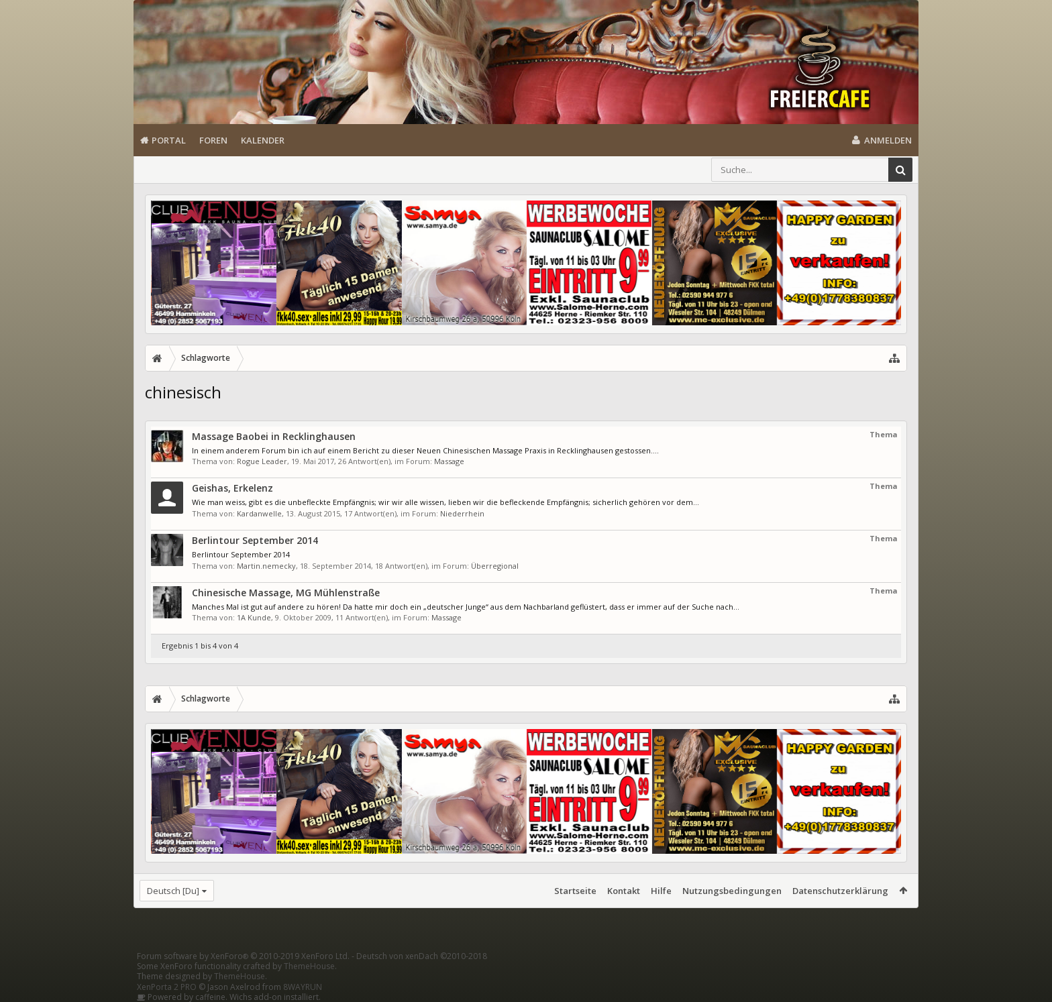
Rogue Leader (262, 461)
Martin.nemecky (266, 566)
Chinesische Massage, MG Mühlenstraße (286, 592)
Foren (213, 140)
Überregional (495, 566)
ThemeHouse (309, 966)
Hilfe (661, 891)
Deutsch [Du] (173, 891)
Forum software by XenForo (243, 956)
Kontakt (623, 891)
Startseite (575, 891)
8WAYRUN (302, 987)
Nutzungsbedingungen (732, 891)
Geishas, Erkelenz (232, 488)
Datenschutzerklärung (840, 891)
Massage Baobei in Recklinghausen (274, 436)
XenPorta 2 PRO (167, 987)
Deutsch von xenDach (421, 956)
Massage (449, 461)
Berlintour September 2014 (255, 540)
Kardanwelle (259, 513)
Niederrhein (462, 513)
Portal (169, 140)
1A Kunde (254, 617)
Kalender (262, 140)
